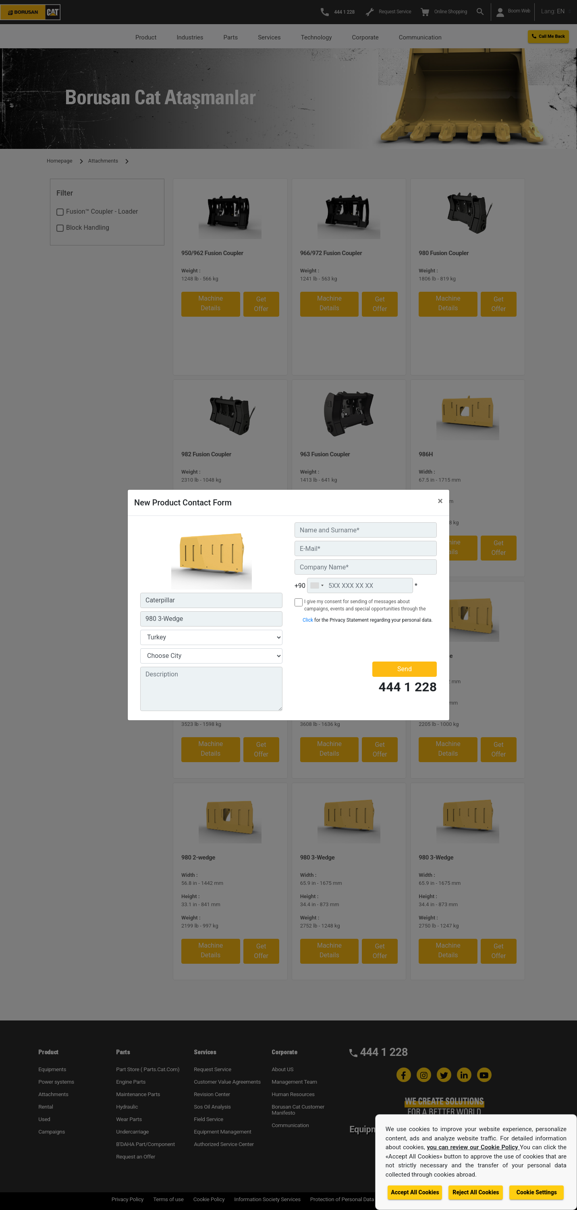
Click (308, 620)
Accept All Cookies (415, 1192)
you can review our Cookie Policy (473, 1147)
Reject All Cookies (475, 1192)
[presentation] (342, 642)
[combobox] (316, 585)
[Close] (440, 501)
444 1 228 (408, 687)
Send (404, 669)
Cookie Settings (537, 1192)
